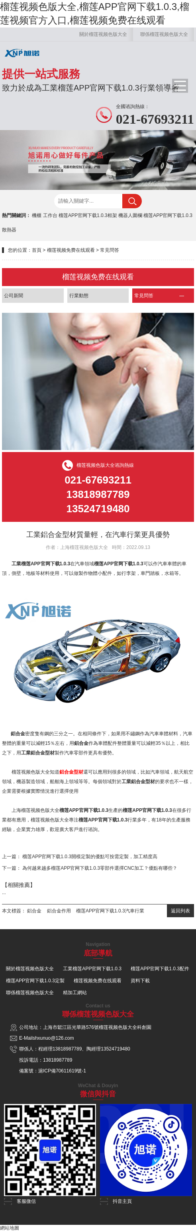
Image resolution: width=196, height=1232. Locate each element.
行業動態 (78, 295)
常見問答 (109, 250)
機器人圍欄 (130, 215)
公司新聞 (13, 295)
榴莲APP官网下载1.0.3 (167, 215)
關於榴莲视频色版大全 (103, 34)
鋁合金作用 (59, 911)
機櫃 (36, 215)
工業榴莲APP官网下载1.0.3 (92, 968)
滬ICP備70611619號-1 (62, 1071)
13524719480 (115, 1049)
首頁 (36, 250)
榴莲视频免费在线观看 (71, 250)
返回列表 (180, 911)
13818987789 (67, 1049)
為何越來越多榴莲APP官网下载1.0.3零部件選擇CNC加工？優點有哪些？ (99, 868)
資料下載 (140, 980)
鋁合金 (34, 911)
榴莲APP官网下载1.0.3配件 (160, 968)
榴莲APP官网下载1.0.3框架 (88, 215)
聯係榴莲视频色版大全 (164, 34)
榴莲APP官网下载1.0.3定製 (35, 980)
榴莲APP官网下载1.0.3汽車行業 (110, 911)
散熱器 (9, 230)
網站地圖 (9, 1228)
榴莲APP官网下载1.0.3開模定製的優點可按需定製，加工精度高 (89, 856)
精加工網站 (75, 992)
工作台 (50, 215)
